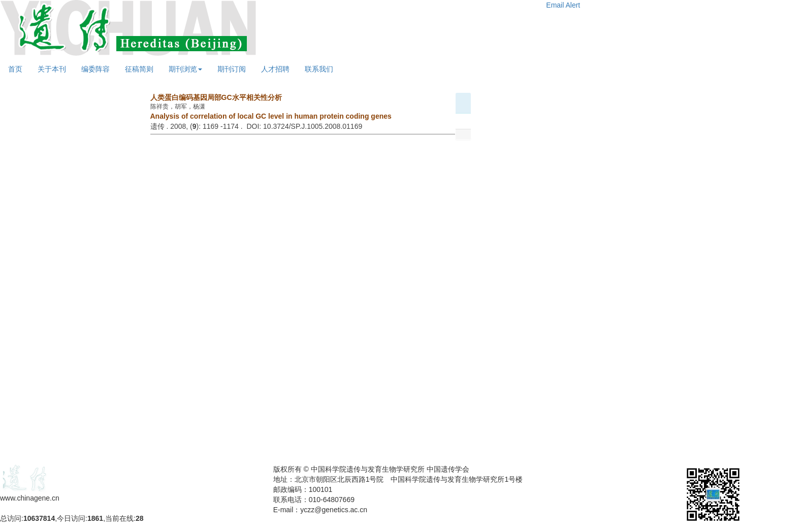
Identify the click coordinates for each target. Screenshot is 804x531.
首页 (15, 69)
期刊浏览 (185, 69)
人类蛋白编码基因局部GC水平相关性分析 (216, 97)
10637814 (39, 518)
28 (140, 518)
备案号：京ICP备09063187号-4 (50, 508)
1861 (95, 518)
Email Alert (563, 5)
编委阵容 (95, 69)
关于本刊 (52, 69)
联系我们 (319, 69)
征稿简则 (139, 69)
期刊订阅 (231, 69)
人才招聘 (275, 69)
